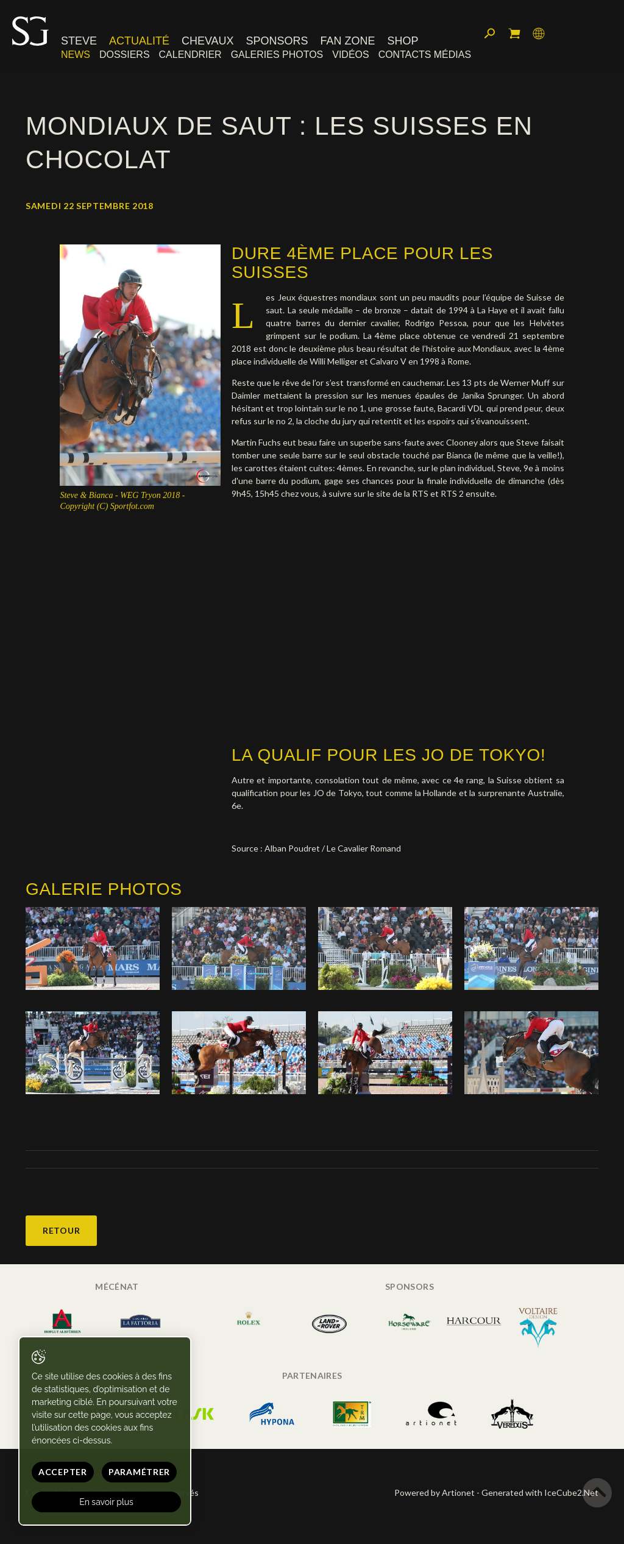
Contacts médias (424, 54)
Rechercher (490, 33)
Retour (61, 1230)
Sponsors (277, 40)
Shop (402, 40)
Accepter (62, 1472)
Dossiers (124, 54)
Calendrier (190, 54)
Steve (79, 40)
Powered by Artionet (434, 1492)
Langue (539, 33)
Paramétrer (139, 1472)
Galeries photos (277, 54)
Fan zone (347, 40)
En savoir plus (106, 1502)
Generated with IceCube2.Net (539, 1492)
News (75, 54)
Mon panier (514, 33)
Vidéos (350, 54)
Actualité (139, 40)
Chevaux (208, 40)
